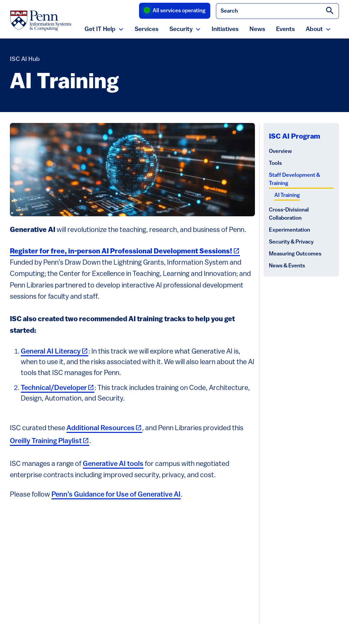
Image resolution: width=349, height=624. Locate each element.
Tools (275, 163)
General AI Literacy (54, 351)
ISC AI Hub (25, 59)
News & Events (287, 266)
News (257, 29)
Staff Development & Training (294, 179)
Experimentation (289, 230)
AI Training (287, 195)
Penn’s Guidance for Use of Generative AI (116, 494)
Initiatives (225, 29)
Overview (280, 151)
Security (181, 29)
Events (285, 29)
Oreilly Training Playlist (49, 441)
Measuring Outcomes (295, 254)
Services (146, 29)
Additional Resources (104, 428)
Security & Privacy (291, 242)
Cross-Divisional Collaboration (289, 214)
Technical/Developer (57, 388)
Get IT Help (100, 29)
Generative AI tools (113, 464)
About (314, 29)
